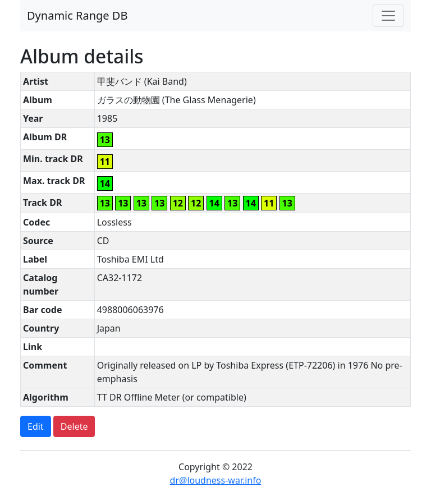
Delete (74, 426)
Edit (35, 426)
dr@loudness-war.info (216, 480)
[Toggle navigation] (388, 15)
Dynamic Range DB (77, 15)
